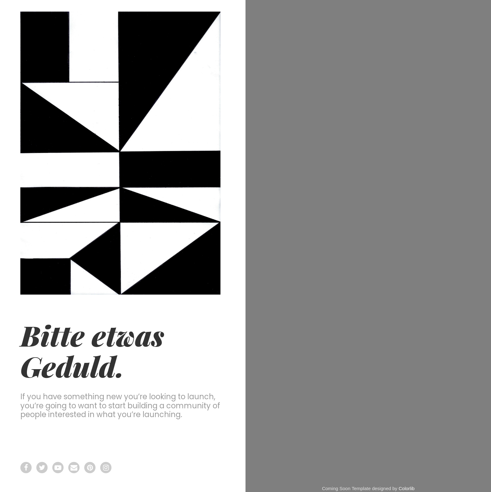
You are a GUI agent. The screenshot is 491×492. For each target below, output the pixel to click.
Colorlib (407, 488)
